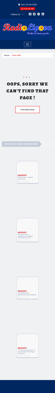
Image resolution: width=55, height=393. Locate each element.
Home (6, 55)
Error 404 (16, 55)
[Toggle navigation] (27, 44)
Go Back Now (27, 109)
